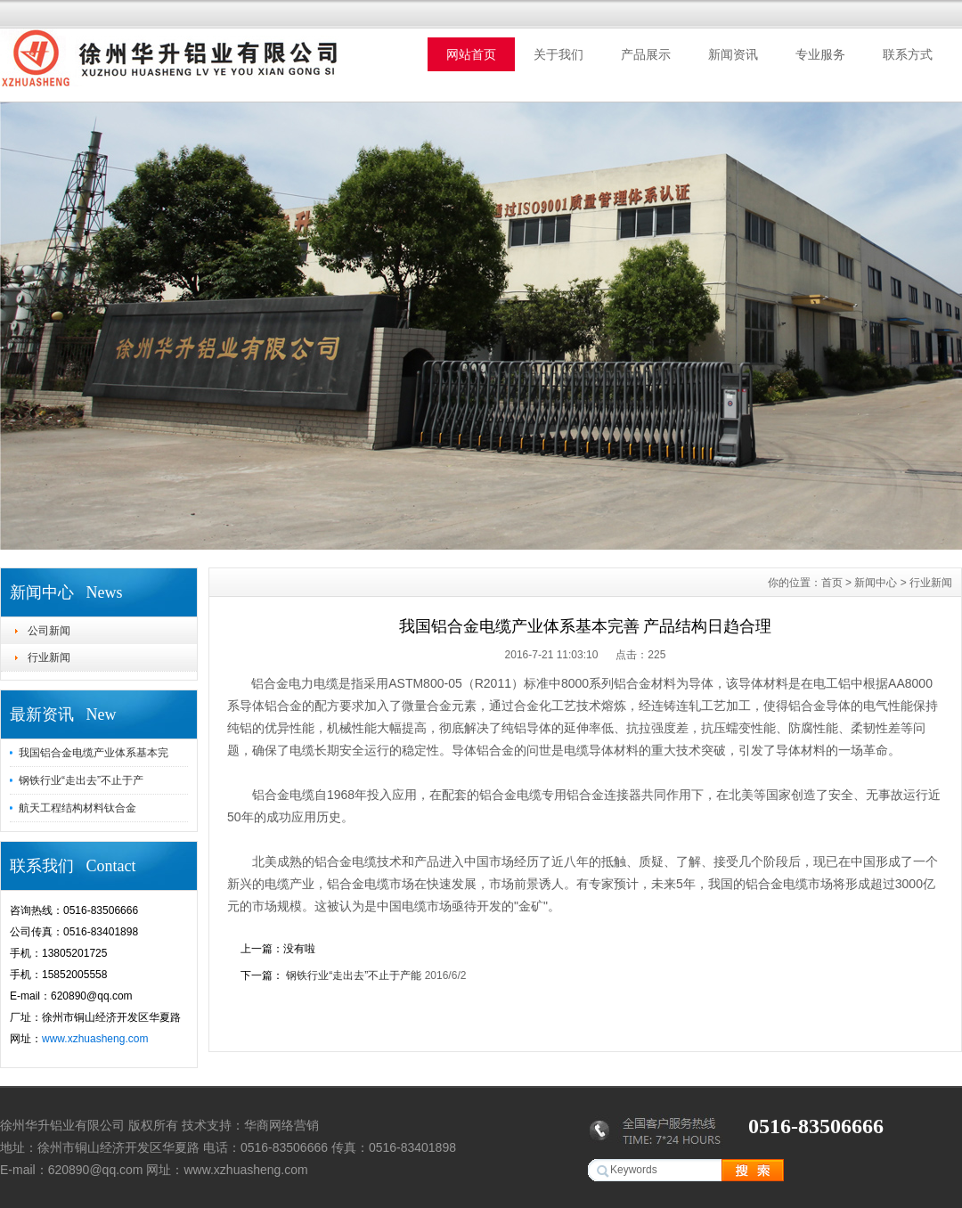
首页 (832, 582)
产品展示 (646, 54)
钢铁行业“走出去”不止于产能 (354, 975)
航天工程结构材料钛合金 (77, 808)
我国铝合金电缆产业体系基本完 (93, 753)
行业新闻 (49, 657)
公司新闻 (49, 630)
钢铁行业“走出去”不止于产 (81, 780)
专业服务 (820, 54)
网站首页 (471, 54)
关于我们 (558, 54)
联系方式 (908, 54)
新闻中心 (875, 582)
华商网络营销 (281, 1125)
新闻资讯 (733, 54)
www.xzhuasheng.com (95, 1039)
